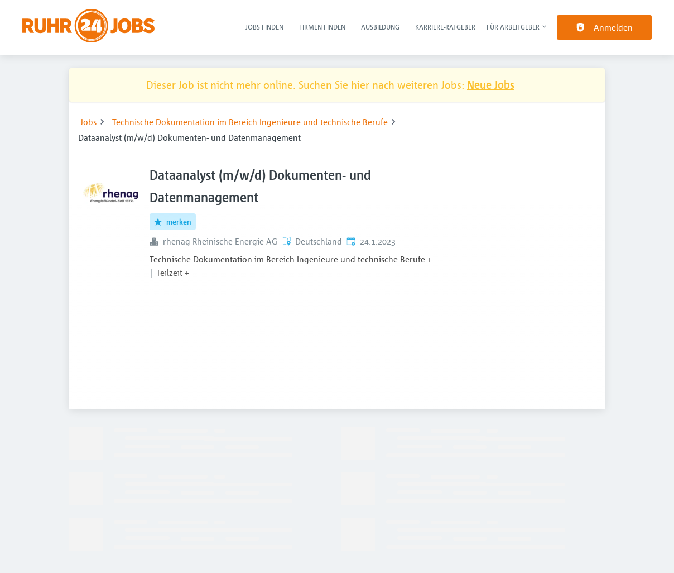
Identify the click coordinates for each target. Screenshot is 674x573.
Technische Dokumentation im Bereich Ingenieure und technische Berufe (250, 121)
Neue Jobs (490, 85)
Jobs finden (264, 26)
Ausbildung (380, 26)
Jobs (88, 121)
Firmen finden (322, 26)
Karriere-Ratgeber (445, 26)
